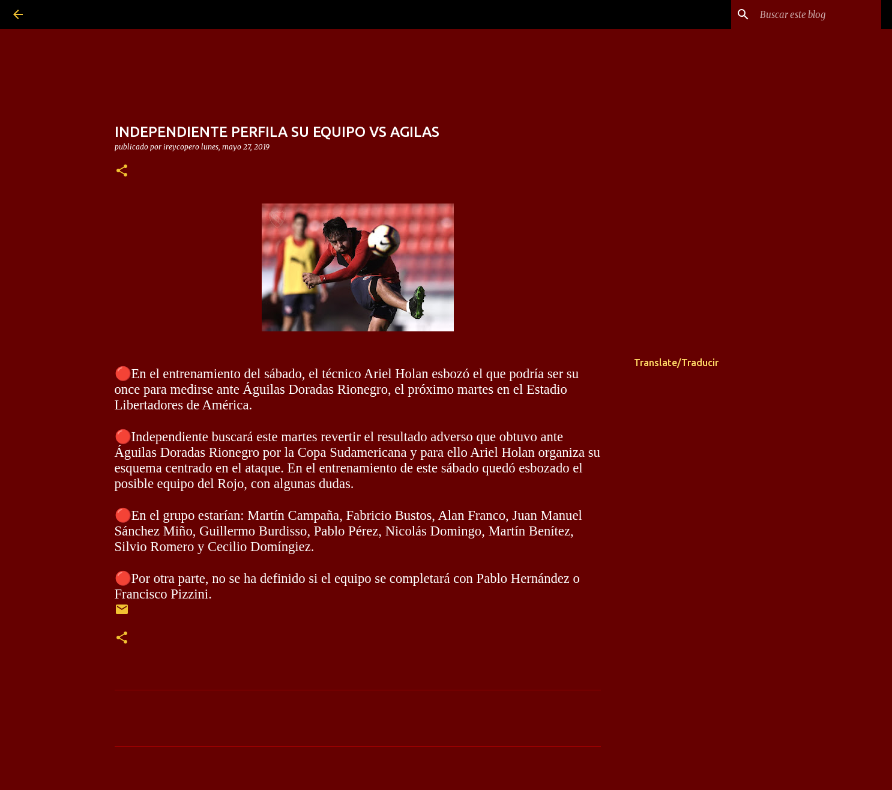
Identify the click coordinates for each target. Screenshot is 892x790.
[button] (122, 171)
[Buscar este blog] (818, 14)
